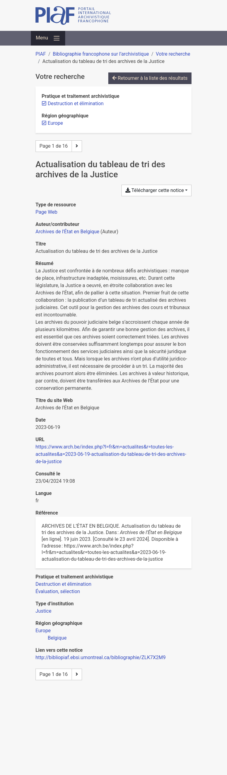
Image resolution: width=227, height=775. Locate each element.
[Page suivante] (77, 146)
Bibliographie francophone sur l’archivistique (101, 54)
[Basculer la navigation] (48, 38)
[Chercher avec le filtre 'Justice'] (43, 611)
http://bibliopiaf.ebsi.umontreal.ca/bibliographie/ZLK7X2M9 (100, 657)
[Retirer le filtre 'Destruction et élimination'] (76, 103)
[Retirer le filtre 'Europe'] (55, 123)
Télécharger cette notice (154, 190)
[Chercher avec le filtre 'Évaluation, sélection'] (57, 591)
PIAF (40, 54)
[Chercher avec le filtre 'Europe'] (43, 630)
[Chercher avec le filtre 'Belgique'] (57, 638)
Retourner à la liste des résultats (150, 78)
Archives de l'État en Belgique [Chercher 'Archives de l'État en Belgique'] (67, 231)
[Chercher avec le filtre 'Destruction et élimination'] (63, 584)
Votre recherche (173, 54)
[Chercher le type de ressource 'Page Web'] (46, 212)
